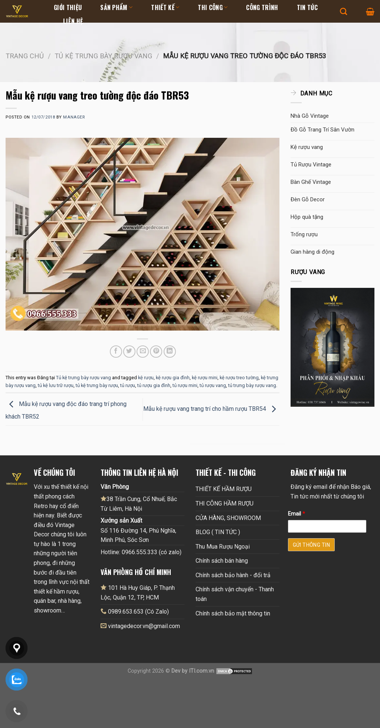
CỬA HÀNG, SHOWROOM (228, 517)
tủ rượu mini (185, 385)
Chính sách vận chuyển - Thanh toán (235, 594)
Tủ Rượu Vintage (311, 164)
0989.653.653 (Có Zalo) (138, 611)
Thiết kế (165, 7)
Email (296, 514)
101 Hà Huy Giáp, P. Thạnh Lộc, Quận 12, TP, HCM (138, 592)
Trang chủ (25, 56)
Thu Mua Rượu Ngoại (223, 546)
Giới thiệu (68, 7)
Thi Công (212, 7)
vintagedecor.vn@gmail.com (144, 626)
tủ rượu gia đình (153, 385)
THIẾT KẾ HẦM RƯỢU (224, 489)
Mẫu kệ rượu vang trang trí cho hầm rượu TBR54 (211, 408)
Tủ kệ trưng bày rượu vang (103, 56)
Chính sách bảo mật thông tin (233, 613)
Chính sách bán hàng (222, 560)
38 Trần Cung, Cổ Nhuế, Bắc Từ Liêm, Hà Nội (139, 503)
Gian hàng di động (312, 251)
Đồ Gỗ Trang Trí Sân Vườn (322, 129)
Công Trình (262, 7)
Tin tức (307, 7)
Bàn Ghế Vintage (311, 182)
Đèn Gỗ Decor (308, 199)
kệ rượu (146, 377)
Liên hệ (73, 21)
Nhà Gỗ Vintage (310, 116)
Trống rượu (304, 234)
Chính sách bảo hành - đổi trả (233, 575)
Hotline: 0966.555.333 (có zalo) (141, 552)
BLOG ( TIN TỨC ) (218, 532)
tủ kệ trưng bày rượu (97, 385)
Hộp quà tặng (307, 217)
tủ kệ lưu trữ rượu (55, 385)
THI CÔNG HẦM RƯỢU (224, 503)
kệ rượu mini (204, 377)
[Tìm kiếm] (343, 11)
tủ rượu (127, 385)
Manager (74, 117)
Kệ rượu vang (307, 147)
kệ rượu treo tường (239, 377)
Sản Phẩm (116, 7)
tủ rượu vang (213, 385)
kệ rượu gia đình (173, 377)
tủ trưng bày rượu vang (252, 385)
